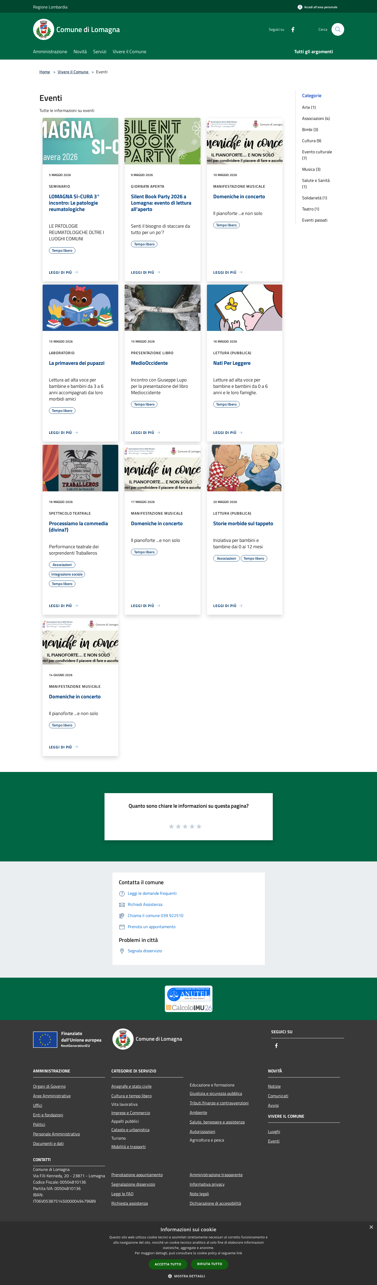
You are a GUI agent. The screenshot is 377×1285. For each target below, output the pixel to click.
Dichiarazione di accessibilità (215, 1203)
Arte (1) (309, 107)
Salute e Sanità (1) (316, 183)
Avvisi (273, 1105)
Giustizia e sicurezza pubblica (216, 1093)
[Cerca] (337, 29)
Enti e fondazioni (48, 1115)
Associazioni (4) (316, 118)
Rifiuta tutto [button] (209, 1264)
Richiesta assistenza (129, 1203)
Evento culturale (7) (317, 155)
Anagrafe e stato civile (131, 1086)
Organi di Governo (49, 1086)
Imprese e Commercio (130, 1112)
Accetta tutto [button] (168, 1264)
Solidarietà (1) (314, 198)
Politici (39, 1124)
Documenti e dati (48, 1143)
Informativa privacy (207, 1184)
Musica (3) (311, 169)
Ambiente (198, 1112)
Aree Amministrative (52, 1096)
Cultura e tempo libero (131, 1096)
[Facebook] (290, 29)
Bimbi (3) (310, 129)
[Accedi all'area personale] (317, 7)
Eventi (274, 1141)
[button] (188, 1276)
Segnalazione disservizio (133, 1184)
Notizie (274, 1086)
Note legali (199, 1193)
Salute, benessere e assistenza (217, 1122)
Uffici (37, 1105)
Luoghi (274, 1131)
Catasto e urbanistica (130, 1129)
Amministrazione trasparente (216, 1174)
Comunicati (278, 1096)
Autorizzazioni (202, 1131)
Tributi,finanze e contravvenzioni (219, 1103)
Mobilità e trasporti (128, 1146)
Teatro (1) (310, 209)
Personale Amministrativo (56, 1134)
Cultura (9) (311, 140)
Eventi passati (315, 220)
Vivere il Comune (73, 72)
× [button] (371, 1227)
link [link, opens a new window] (239, 1253)
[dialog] (188, 1253)
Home (44, 72)
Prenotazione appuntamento (137, 1174)
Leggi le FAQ (122, 1193)
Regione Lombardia (50, 7)
